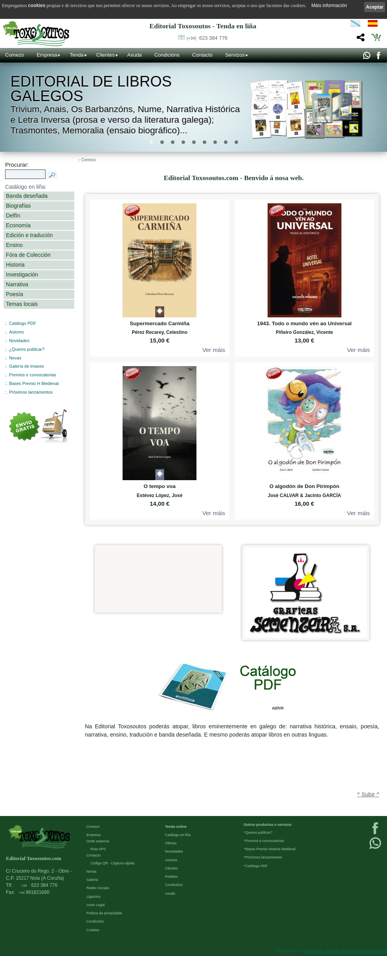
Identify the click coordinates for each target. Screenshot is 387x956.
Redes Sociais (97, 888)
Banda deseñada (27, 196)
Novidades (19, 340)
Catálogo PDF (22, 323)
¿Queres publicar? (26, 349)
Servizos (235, 55)
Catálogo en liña (178, 835)
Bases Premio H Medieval (34, 383)
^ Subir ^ (368, 794)
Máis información (329, 5)
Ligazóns (93, 897)
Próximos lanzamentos (31, 392)
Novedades (174, 851)
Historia (15, 265)
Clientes (105, 55)
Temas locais (22, 304)
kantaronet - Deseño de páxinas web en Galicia (345, 951)
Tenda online (176, 827)
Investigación (22, 274)
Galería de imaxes (26, 366)
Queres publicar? (259, 832)
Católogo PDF (257, 866)
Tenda (76, 55)
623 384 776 (207, 38)
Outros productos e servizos (268, 825)
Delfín (13, 215)
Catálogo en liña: (25, 187)
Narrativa (17, 284)
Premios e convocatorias (32, 374)
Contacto (202, 55)
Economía (18, 225)
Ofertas (171, 843)
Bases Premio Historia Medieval (271, 849)
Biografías (18, 206)
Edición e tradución (29, 235)
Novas (15, 358)
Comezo (14, 55)
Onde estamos (98, 841)
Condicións (167, 55)
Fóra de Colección (28, 255)
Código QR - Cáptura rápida (112, 863)
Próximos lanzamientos (264, 857)
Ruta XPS (98, 849)
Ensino (14, 245)
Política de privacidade (104, 913)
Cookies (92, 930)
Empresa (47, 55)
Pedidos (171, 877)
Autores (16, 332)
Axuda (134, 55)
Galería (92, 880)
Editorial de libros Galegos (91, 89)
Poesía (14, 294)
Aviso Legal (95, 905)
